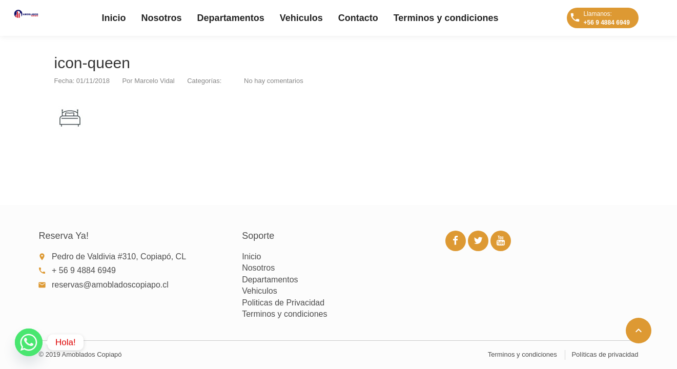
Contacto (358, 18)
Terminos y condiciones (446, 18)
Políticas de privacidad (604, 354)
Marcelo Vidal (154, 81)
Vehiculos (301, 18)
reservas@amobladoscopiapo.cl (110, 284)
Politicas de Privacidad (283, 302)
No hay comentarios (273, 81)
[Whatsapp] (29, 342)
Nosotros (161, 18)
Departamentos (230, 18)
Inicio (114, 18)
